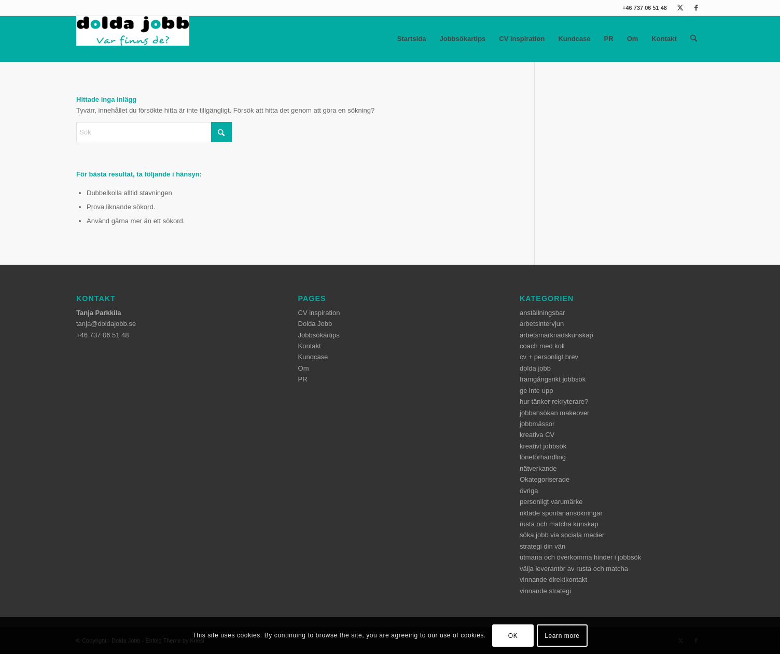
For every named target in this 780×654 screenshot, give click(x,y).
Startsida (411, 39)
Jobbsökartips (462, 39)
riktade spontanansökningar (561, 513)
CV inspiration (522, 39)
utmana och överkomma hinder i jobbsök (580, 557)
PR (609, 39)
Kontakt (663, 39)
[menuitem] (694, 39)
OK (513, 635)
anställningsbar (542, 313)
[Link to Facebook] (696, 8)
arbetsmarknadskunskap (556, 335)
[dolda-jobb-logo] (132, 39)
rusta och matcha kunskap (559, 524)
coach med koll (542, 346)
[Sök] (694, 39)
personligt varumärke (551, 502)
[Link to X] (680, 8)
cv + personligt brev (549, 357)
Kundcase (574, 39)
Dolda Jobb (315, 324)
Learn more (562, 635)
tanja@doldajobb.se (106, 324)
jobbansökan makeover (554, 413)
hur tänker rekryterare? (554, 401)
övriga (529, 491)
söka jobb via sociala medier (562, 535)
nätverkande (538, 468)
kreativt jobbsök (543, 446)
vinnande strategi (545, 591)
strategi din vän (542, 546)
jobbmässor (537, 424)
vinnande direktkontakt (553, 579)
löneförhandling (543, 457)
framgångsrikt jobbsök (553, 379)
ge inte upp (536, 390)
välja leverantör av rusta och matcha (574, 569)
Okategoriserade (544, 479)
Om (632, 39)
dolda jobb (535, 368)
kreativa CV (537, 435)
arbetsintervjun (542, 324)
